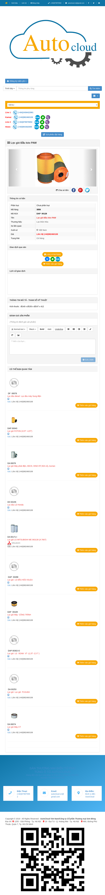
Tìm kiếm (95, 88)
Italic (50, 329)
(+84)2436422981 (23, 112)
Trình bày (10, 88)
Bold (42, 329)
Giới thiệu (14, 3)
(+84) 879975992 (52, 254)
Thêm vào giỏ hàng (52, 264)
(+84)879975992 (54, 3)
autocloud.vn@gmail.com (74, 3)
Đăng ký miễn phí (17, 81)
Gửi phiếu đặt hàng (52, 134)
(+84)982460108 (23, 117)
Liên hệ (24, 3)
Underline (59, 329)
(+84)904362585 (23, 127)
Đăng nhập (35, 3)
